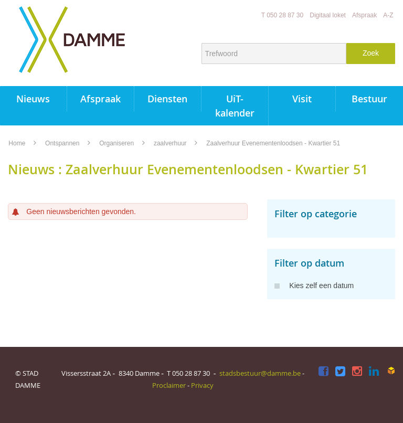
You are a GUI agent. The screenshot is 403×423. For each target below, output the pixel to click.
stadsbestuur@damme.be (260, 373)
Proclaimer (169, 385)
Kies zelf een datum (314, 285)
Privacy (202, 385)
